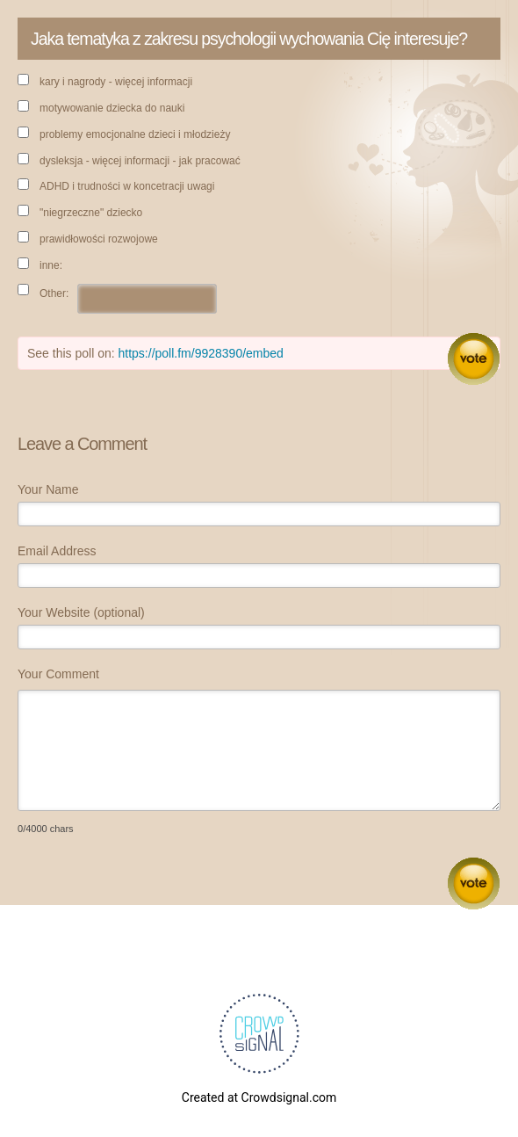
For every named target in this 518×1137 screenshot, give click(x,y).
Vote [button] (473, 359)
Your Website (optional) (81, 612)
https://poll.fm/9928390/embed (201, 353)
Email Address (57, 551)
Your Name (48, 489)
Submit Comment (473, 883)
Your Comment (58, 674)
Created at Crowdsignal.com (259, 1097)
